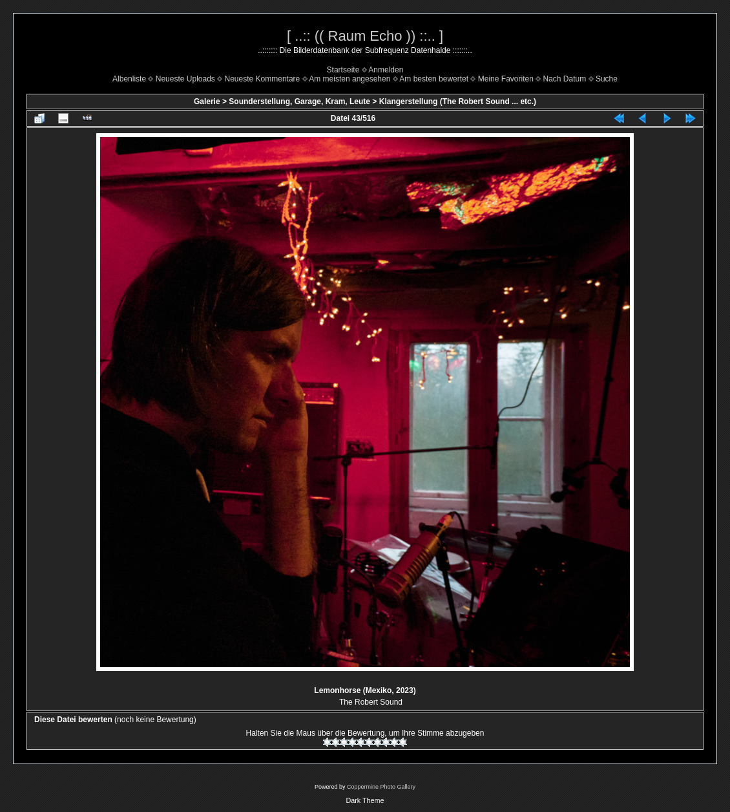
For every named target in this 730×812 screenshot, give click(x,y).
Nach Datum (565, 78)
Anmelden (385, 69)
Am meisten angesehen (349, 78)
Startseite (343, 69)
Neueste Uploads (185, 78)
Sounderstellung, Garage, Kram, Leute (299, 101)
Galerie (207, 101)
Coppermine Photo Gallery (381, 787)
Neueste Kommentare (262, 78)
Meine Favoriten (506, 78)
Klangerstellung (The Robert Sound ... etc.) (457, 101)
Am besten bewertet (433, 78)
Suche (607, 78)
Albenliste (129, 78)
